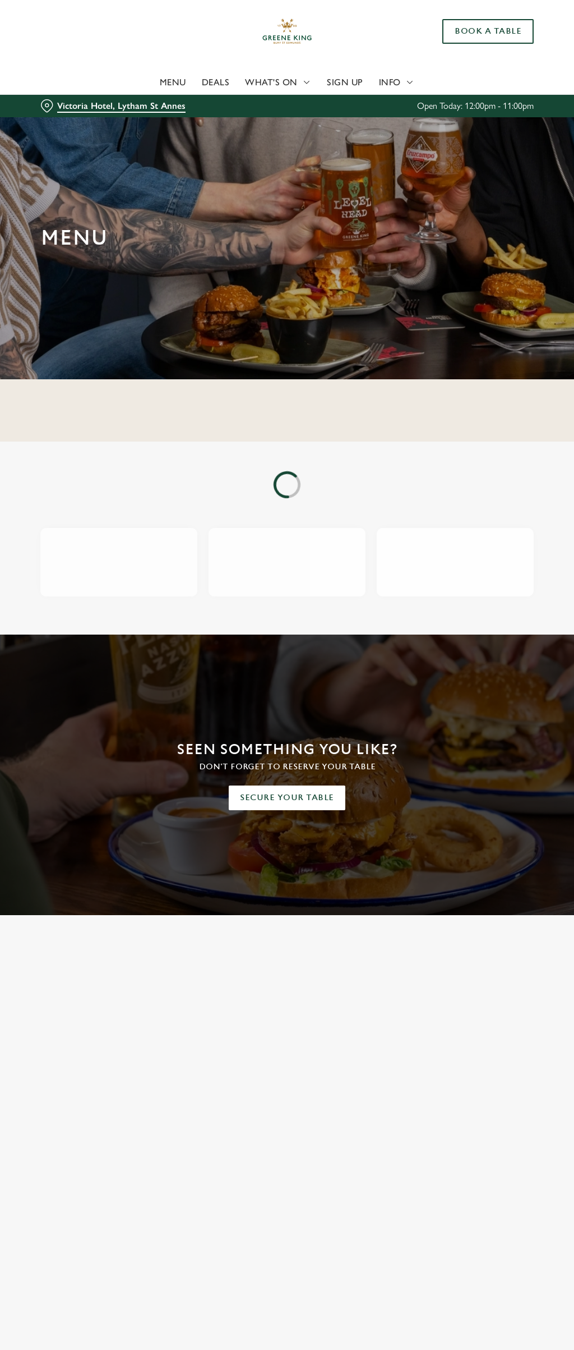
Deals (216, 82)
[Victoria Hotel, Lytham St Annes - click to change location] (113, 106)
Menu (173, 82)
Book (488, 31)
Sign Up (345, 82)
